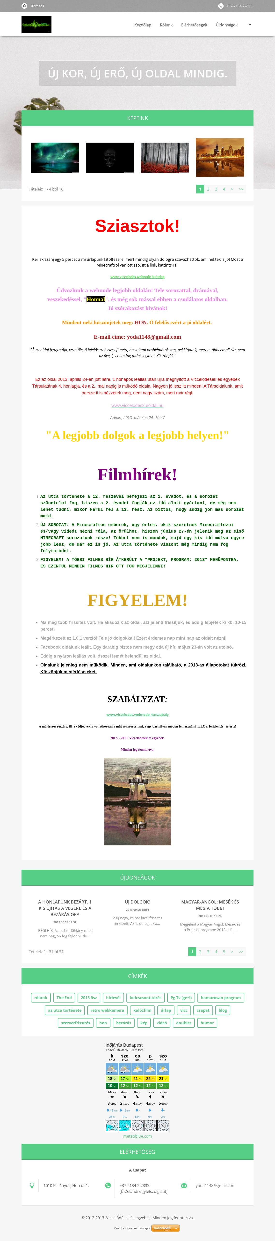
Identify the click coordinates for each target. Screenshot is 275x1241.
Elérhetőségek (194, 25)
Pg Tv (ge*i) (181, 997)
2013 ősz (89, 997)
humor (207, 1023)
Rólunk (166, 25)
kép (143, 1023)
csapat (203, 1010)
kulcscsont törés (145, 997)
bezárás (123, 1023)
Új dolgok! (137, 902)
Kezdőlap (142, 25)
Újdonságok (227, 25)
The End (64, 997)
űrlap (166, 1010)
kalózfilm (142, 1010)
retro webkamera (107, 1010)
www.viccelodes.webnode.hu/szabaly (137, 714)
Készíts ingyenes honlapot (132, 1228)
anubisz (183, 1023)
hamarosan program (221, 997)
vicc (184, 1010)
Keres (24, 5)
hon (103, 1023)
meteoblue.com (137, 1136)
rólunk (40, 997)
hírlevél (113, 997)
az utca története (64, 1010)
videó (162, 1023)
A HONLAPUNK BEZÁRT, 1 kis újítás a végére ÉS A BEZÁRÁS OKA (65, 908)
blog (223, 1010)
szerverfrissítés (75, 1023)
